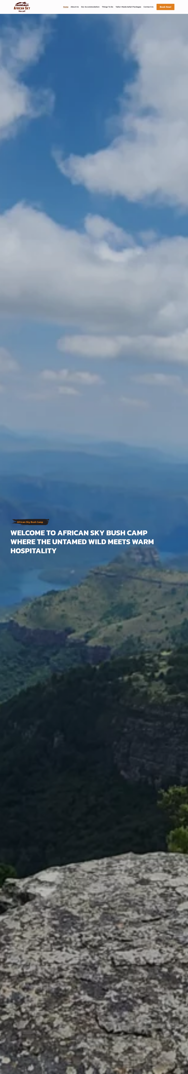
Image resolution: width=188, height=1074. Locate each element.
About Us (75, 7)
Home (65, 7)
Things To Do (107, 7)
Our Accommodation (90, 7)
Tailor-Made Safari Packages (128, 7)
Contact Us (148, 7)
